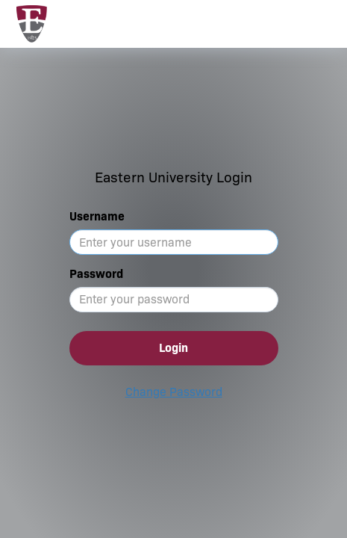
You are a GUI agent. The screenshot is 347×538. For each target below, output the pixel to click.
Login (173, 348)
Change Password (173, 392)
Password (96, 274)
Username (97, 216)
